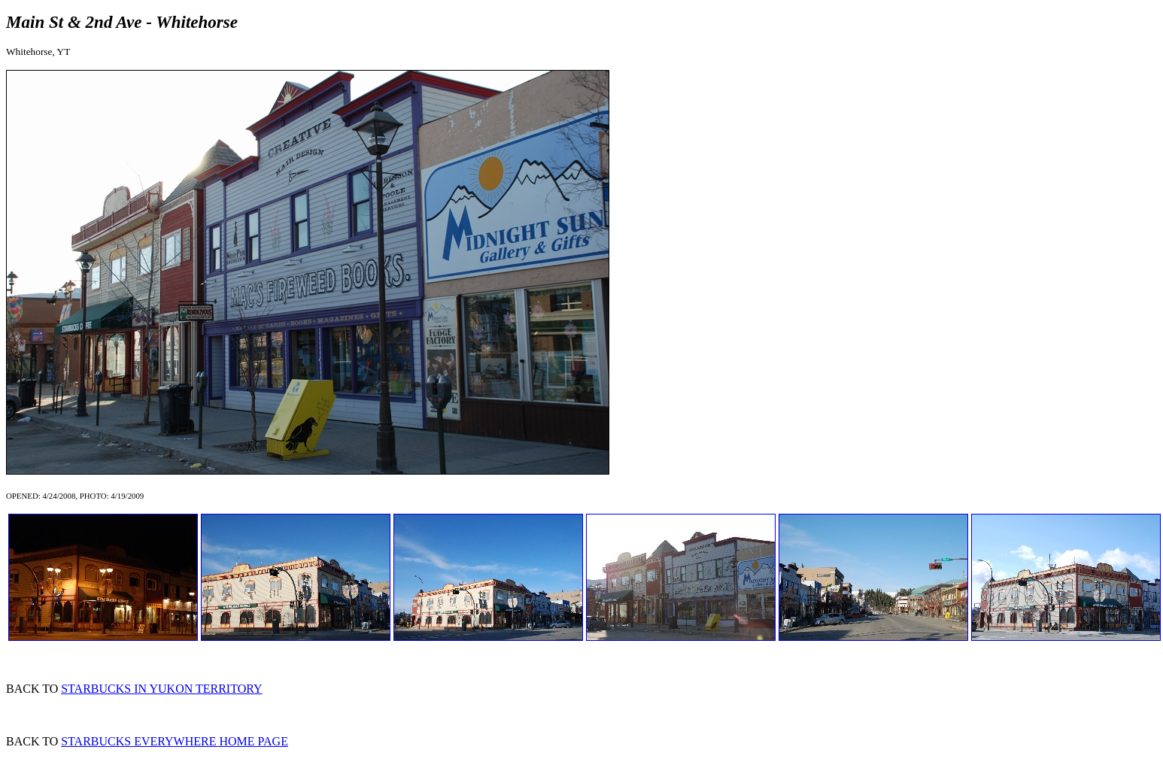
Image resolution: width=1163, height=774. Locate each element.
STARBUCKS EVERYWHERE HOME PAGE (174, 741)
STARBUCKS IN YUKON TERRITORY (161, 688)
